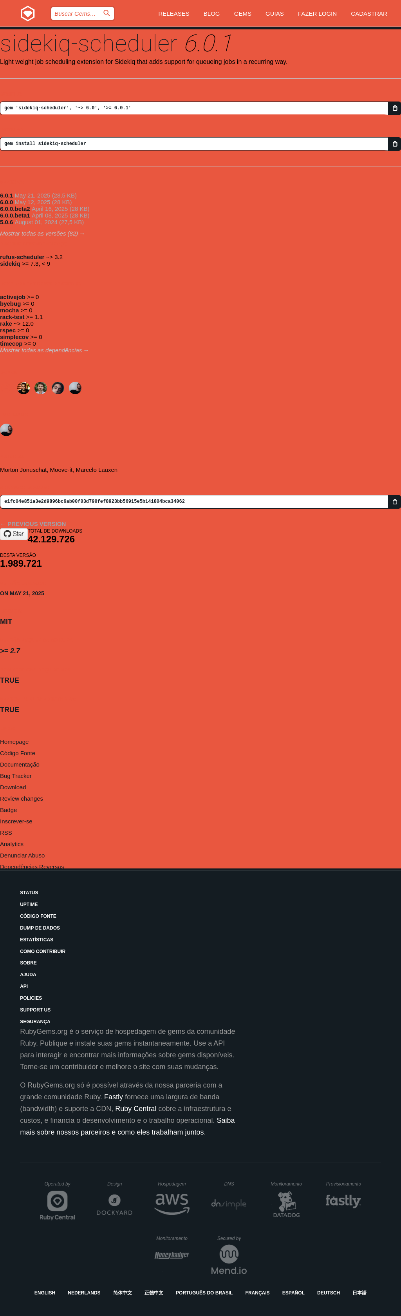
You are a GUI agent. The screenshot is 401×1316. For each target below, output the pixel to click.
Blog (212, 13)
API (24, 986)
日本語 (359, 1293)
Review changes (21, 798)
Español (293, 1293)
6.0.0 (6, 202)
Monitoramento (287, 1184)
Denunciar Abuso (22, 855)
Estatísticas (36, 940)
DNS (235, 1184)
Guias (275, 13)
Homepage (14, 741)
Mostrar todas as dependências (41, 350)
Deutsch (328, 1293)
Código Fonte (17, 753)
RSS (6, 832)
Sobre (28, 963)
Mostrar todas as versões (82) (39, 233)
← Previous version (33, 523)
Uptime (29, 904)
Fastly (113, 1097)
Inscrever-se (16, 821)
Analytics (11, 844)
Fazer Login (317, 13)
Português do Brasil (204, 1293)
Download (13, 787)
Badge (8, 810)
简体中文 (122, 1293)
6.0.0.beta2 (15, 208)
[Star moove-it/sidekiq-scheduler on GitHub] (14, 534)
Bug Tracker (16, 775)
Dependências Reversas (32, 866)
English (44, 1293)
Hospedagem (174, 1184)
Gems (242, 13)
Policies (31, 998)
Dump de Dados (40, 928)
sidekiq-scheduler (88, 43)
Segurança (35, 1021)
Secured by (232, 1238)
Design (119, 1184)
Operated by (60, 1186)
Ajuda (28, 974)
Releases (173, 13)
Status (29, 892)
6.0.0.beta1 (15, 215)
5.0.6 (6, 222)
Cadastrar (369, 13)
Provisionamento (343, 1184)
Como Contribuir (42, 951)
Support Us (35, 1010)
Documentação (20, 764)
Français (258, 1293)
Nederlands (84, 1293)
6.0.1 (6, 195)
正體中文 (154, 1293)
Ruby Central (135, 1109)
